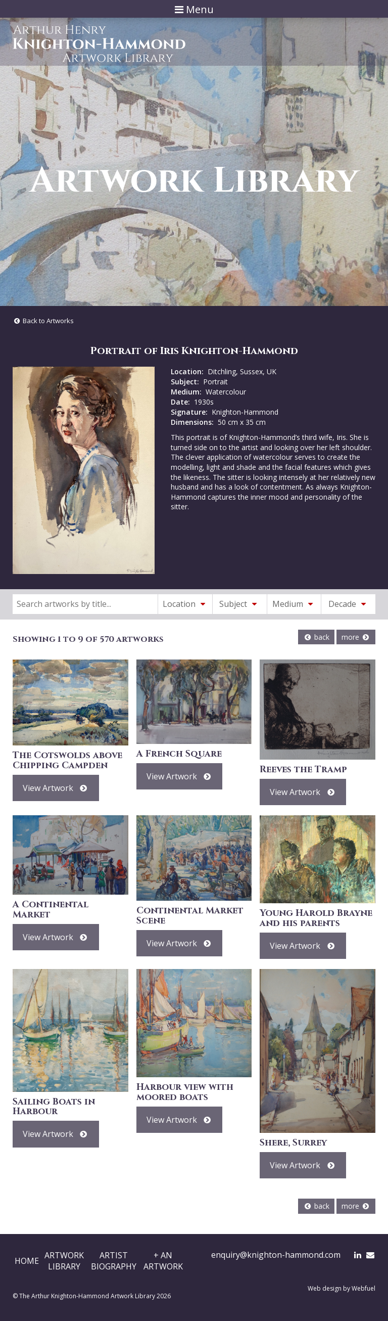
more (356, 637)
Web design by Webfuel (341, 1288)
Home (27, 1260)
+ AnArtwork (163, 1261)
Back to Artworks (43, 320)
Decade (348, 603)
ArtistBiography (113, 1261)
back (316, 637)
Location (185, 603)
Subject (239, 603)
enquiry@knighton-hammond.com (276, 1254)
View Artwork (56, 788)
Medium (294, 603)
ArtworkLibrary (64, 1261)
